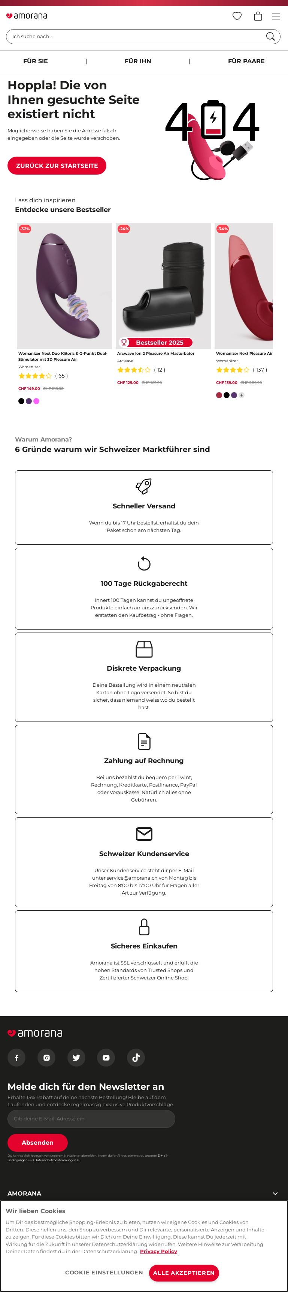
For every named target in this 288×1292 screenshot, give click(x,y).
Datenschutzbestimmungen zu (57, 1160)
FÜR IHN (138, 61)
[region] (144, 1246)
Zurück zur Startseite (57, 165)
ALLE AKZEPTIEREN (184, 1273)
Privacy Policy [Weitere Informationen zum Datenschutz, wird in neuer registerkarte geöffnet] (158, 1251)
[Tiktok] (136, 1058)
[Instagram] (46, 1058)
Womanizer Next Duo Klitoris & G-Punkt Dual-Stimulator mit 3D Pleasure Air (62, 356)
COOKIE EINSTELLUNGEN (104, 1272)
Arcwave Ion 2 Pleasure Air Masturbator (155, 353)
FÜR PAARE (246, 61)
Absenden (38, 1142)
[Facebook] (16, 1058)
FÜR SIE (35, 61)
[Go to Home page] (26, 16)
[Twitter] (76, 1058)
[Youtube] (106, 1058)
